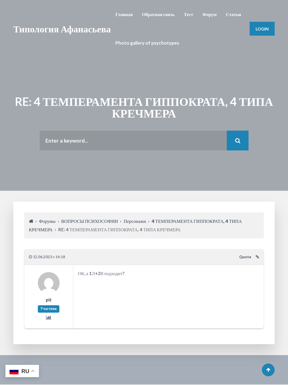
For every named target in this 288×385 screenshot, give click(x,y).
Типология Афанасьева (62, 28)
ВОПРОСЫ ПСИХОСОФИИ (89, 221)
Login (262, 28)
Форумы (47, 221)
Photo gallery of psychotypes (147, 43)
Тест (188, 14)
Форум (210, 14)
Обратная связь (158, 14)
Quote (245, 257)
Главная (124, 14)
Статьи (233, 14)
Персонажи (135, 221)
